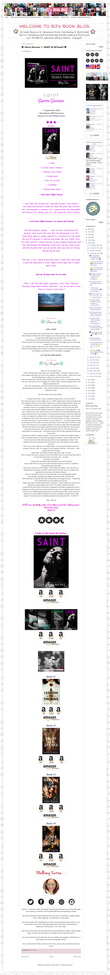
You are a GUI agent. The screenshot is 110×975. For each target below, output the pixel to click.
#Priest (55, 116)
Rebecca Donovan (94, 157)
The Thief (93, 117)
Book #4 (51, 823)
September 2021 (95, 253)
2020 (89, 380)
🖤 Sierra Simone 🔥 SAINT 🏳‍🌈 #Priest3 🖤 (95, 333)
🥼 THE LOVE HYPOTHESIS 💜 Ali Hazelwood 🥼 (95, 289)
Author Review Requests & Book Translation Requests (26, 17)
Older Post (77, 956)
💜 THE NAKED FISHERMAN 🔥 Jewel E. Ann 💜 (95, 257)
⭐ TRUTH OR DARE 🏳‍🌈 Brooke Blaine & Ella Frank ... (96, 263)
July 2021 (93, 360)
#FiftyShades (46, 17)
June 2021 (93, 362)
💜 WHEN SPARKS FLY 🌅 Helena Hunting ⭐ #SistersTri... (95, 276)
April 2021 (93, 368)
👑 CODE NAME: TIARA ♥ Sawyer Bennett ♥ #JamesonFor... (95, 302)
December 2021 (95, 245)
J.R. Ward (92, 118)
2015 (89, 393)
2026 (89, 229)
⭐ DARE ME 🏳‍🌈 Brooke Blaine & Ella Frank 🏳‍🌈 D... (96, 352)
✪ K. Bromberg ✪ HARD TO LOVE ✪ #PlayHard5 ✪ (95, 327)
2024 (89, 234)
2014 (89, 396)
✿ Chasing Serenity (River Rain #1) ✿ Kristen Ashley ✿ (95, 313)
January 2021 (94, 376)
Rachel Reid (93, 112)
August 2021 (94, 357)
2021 (89, 243)
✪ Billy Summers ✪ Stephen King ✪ (95, 308)
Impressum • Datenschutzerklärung (80, 17)
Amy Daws (93, 128)
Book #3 (51, 774)
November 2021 (95, 248)
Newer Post (25, 956)
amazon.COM (65, 17)
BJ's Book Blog (92, 406)
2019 (89, 382)
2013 (89, 399)
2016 (89, 390)
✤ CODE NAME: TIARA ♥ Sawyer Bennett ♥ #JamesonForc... (95, 321)
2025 (89, 232)
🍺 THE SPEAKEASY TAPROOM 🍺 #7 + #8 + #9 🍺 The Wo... (96, 345)
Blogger (70, 965)
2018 (89, 385)
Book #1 (51, 676)
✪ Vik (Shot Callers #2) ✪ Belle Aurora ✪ (95, 283)
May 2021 (93, 365)
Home (6, 17)
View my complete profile (93, 408)
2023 (89, 237)
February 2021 (94, 373)
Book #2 (51, 725)
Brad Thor (92, 149)
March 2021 (93, 371)
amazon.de (56, 17)
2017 (89, 388)
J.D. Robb (92, 187)
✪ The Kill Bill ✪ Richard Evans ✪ (95, 339)
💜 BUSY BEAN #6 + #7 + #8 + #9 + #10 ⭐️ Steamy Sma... (95, 295)
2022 (89, 240)
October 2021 (94, 250)
